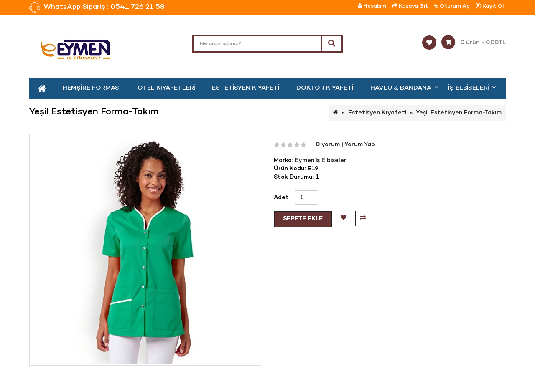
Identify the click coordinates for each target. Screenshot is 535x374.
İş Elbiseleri (468, 88)
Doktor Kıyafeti (325, 88)
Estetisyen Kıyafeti (246, 88)
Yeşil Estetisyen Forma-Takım (459, 113)
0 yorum (328, 145)
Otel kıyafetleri (166, 88)
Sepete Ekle (303, 219)
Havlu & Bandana (400, 88)
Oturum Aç (452, 6)
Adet (281, 198)
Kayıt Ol (490, 6)
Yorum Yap (359, 145)
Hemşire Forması (92, 88)
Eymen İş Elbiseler (320, 160)
